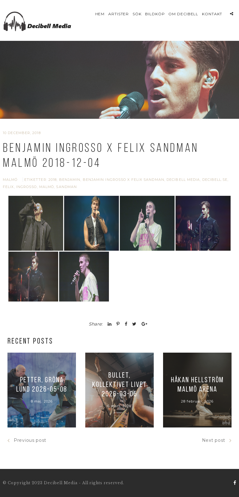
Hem (100, 14)
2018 (53, 179)
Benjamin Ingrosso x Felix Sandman (123, 179)
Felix (8, 187)
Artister (118, 14)
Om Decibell (183, 14)
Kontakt (212, 14)
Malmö (10, 179)
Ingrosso (26, 187)
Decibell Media (183, 179)
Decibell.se (214, 179)
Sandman (66, 187)
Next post (217, 440)
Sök (137, 14)
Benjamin (70, 179)
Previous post (26, 440)
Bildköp (155, 14)
